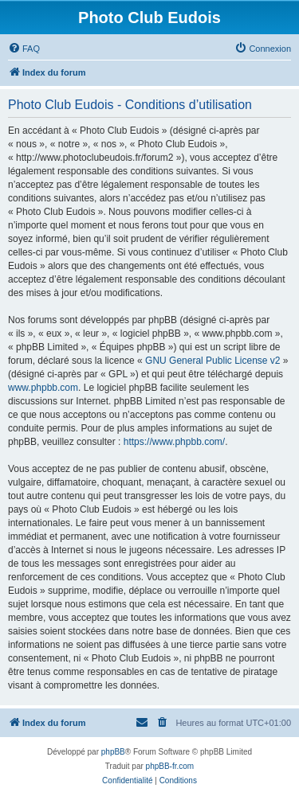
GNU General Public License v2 (212, 360)
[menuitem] (24, 48)
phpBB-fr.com (170, 766)
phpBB (113, 751)
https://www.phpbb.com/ (174, 441)
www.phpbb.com (43, 387)
